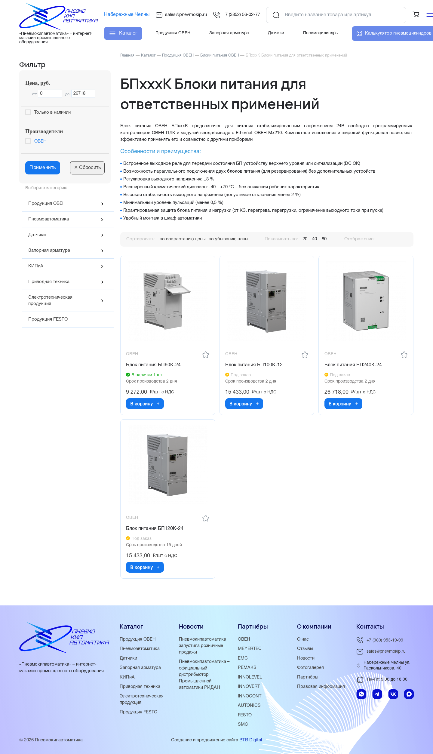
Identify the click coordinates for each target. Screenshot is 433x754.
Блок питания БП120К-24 (155, 530)
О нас (303, 641)
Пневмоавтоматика (48, 219)
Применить (42, 168)
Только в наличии (52, 112)
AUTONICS (249, 706)
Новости (306, 659)
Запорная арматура (49, 250)
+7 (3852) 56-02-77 (236, 15)
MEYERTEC (250, 650)
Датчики (37, 235)
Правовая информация (321, 687)
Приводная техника (48, 282)
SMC (243, 725)
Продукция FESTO (48, 319)
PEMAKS (247, 669)
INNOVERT (249, 687)
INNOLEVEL (250, 678)
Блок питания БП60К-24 (154, 366)
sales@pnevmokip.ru (181, 15)
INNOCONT (250, 697)
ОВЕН (40, 141)
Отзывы (305, 650)
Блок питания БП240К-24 (353, 366)
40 (314, 239)
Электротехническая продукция (50, 300)
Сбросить (87, 168)
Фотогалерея (311, 669)
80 (324, 239)
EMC (243, 659)
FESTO (245, 715)
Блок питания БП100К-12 (254, 366)
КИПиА (35, 266)
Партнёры (307, 678)
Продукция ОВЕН (47, 204)
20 (304, 239)
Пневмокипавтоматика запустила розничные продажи (203, 647)
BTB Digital (250, 740)
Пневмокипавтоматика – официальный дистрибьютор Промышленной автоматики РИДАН (204, 675)
